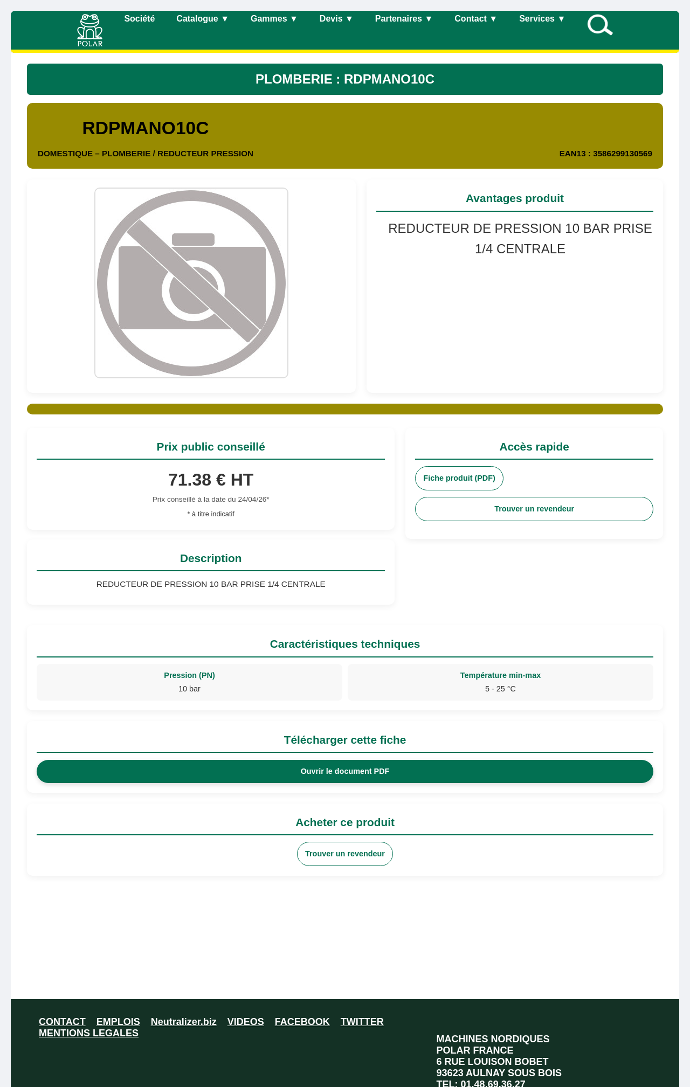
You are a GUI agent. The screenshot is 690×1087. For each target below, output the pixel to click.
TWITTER (362, 1021)
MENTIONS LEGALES (89, 1033)
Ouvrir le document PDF (345, 771)
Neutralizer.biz (184, 1021)
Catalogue (202, 18)
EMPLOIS (118, 1021)
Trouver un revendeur (534, 508)
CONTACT (62, 1021)
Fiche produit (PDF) (459, 478)
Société (139, 18)
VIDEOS (245, 1021)
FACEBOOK (302, 1021)
